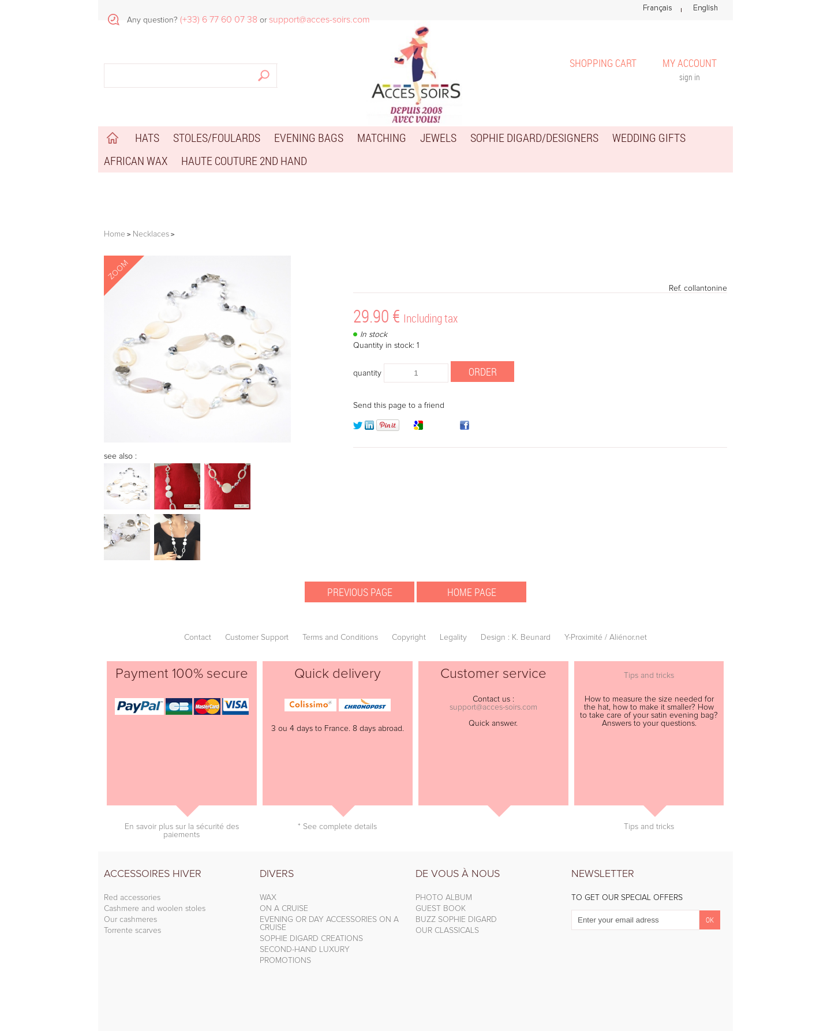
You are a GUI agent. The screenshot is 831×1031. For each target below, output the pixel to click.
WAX (268, 898)
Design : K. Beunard (516, 637)
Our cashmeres (130, 920)
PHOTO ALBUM (443, 898)
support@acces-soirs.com (493, 707)
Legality (453, 637)
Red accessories (132, 898)
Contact (197, 637)
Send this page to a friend (398, 406)
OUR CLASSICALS (447, 931)
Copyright (409, 637)
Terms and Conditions (340, 637)
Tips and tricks (649, 676)
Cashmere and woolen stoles (154, 909)
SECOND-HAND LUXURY (305, 950)
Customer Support (257, 637)
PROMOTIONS (285, 961)
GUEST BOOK (440, 909)
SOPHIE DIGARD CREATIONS (311, 939)
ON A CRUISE (284, 909)
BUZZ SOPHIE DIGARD (456, 920)
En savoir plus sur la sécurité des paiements (182, 831)
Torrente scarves (132, 931)
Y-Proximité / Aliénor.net (605, 637)
